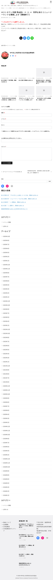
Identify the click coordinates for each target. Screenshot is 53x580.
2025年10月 (6, 236)
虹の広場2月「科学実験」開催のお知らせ (8, 81)
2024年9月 (6, 272)
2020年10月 (6, 394)
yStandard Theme (18, 578)
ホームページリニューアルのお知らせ (12, 171)
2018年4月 (6, 487)
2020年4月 (6, 414)
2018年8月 (6, 475)
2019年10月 (6, 434)
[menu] (51, 2)
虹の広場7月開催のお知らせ (26, 80)
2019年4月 (6, 450)
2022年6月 (6, 345)
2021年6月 (6, 382)
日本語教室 (6, 526)
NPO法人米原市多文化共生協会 (28, 575)
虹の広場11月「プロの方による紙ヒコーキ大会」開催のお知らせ (19, 195)
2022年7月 (6, 341)
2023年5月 (6, 317)
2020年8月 (6, 402)
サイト (3, 125)
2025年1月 (6, 260)
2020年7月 (6, 406)
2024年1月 (6, 297)
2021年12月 (6, 366)
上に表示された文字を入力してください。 (11, 138)
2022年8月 (6, 337)
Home (2, 8)
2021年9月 (6, 370)
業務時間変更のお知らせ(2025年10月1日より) (14, 209)
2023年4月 (6, 321)
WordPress (35, 578)
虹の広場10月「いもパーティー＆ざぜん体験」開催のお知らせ (19, 198)
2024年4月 (6, 285)
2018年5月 (6, 483)
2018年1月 (6, 495)
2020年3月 (6, 418)
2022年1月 (6, 361)
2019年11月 (6, 430)
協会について (7, 522)
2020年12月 (6, 386)
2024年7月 (6, 276)
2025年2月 (6, 256)
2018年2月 (6, 491)
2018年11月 (6, 463)
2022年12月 (6, 329)
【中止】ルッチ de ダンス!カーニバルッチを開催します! (26, 99)
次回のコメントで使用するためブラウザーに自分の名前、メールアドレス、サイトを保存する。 (26, 131)
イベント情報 (9, 8)
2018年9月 (6, 471)
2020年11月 (6, 390)
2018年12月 (6, 459)
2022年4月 (6, 353)
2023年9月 (6, 309)
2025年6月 (6, 248)
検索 (2, 179)
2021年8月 (6, 374)
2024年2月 (6, 293)
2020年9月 (6, 398)
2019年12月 (6, 426)
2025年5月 (6, 252)
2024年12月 (6, 264)
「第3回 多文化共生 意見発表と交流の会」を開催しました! (8, 99)
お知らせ (5, 226)
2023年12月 (6, 301)
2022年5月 (6, 349)
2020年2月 (6, 422)
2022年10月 (6, 333)
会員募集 (5, 524)
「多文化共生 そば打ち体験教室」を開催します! (43, 99)
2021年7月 (6, 378)
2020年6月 (6, 410)
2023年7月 (6, 313)
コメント (3, 146)
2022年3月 (6, 357)
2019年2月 (6, 455)
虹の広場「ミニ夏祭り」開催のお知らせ (12, 205)
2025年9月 (6, 240)
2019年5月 (6, 446)
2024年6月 (6, 281)
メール (3, 119)
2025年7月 (6, 244)
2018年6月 (6, 479)
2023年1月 (6, 325)
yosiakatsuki (26, 578)
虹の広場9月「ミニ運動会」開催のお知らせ (13, 202)
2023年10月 (6, 305)
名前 (3, 112)
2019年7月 (6, 442)
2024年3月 (6, 289)
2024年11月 (6, 268)
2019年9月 (6, 438)
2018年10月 (6, 467)
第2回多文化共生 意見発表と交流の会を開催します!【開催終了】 (43, 82)
